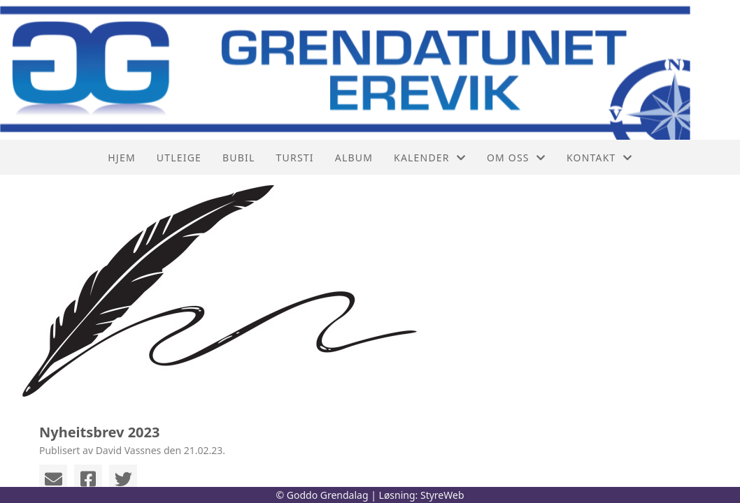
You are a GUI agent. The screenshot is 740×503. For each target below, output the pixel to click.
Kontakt (599, 157)
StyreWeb (442, 495)
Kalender (430, 157)
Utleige (179, 157)
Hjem (121, 157)
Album (354, 157)
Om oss (516, 157)
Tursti (295, 157)
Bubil (238, 157)
